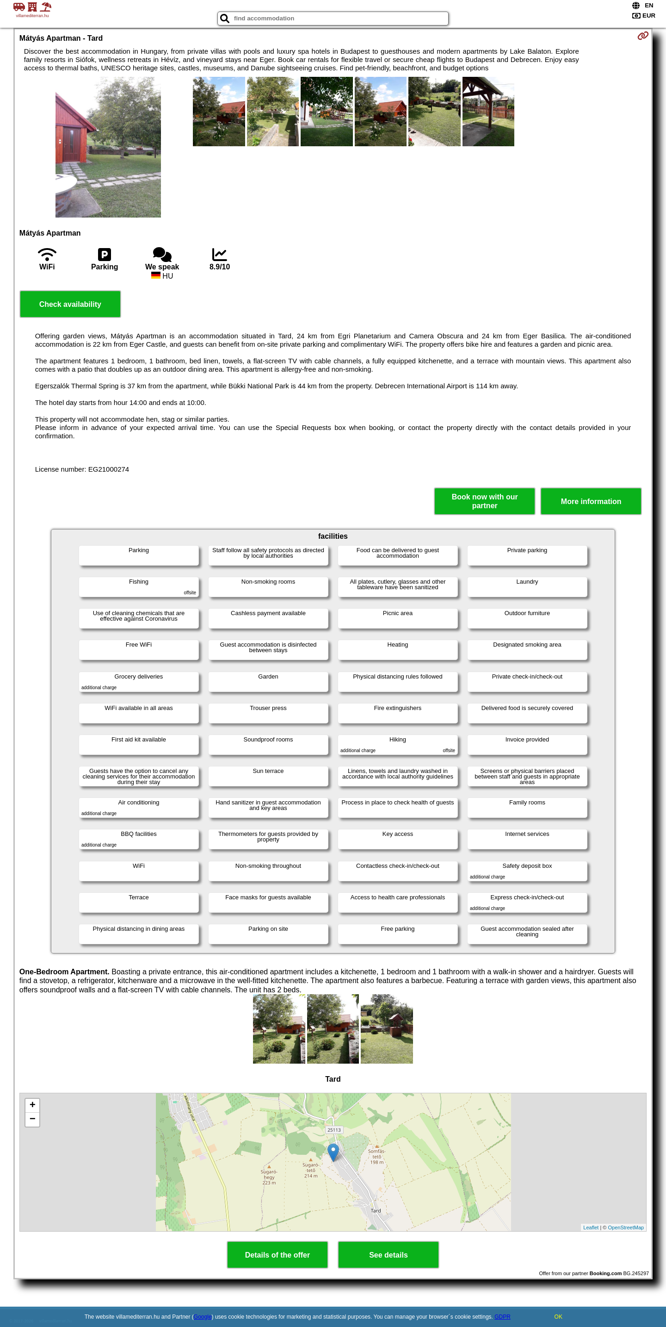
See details (388, 1255)
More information (591, 501)
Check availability (70, 304)
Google (203, 1317)
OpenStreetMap (626, 1227)
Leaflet (590, 1227)
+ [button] (33, 1106)
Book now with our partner (485, 501)
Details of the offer (277, 1255)
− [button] (33, 1120)
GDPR (502, 1317)
